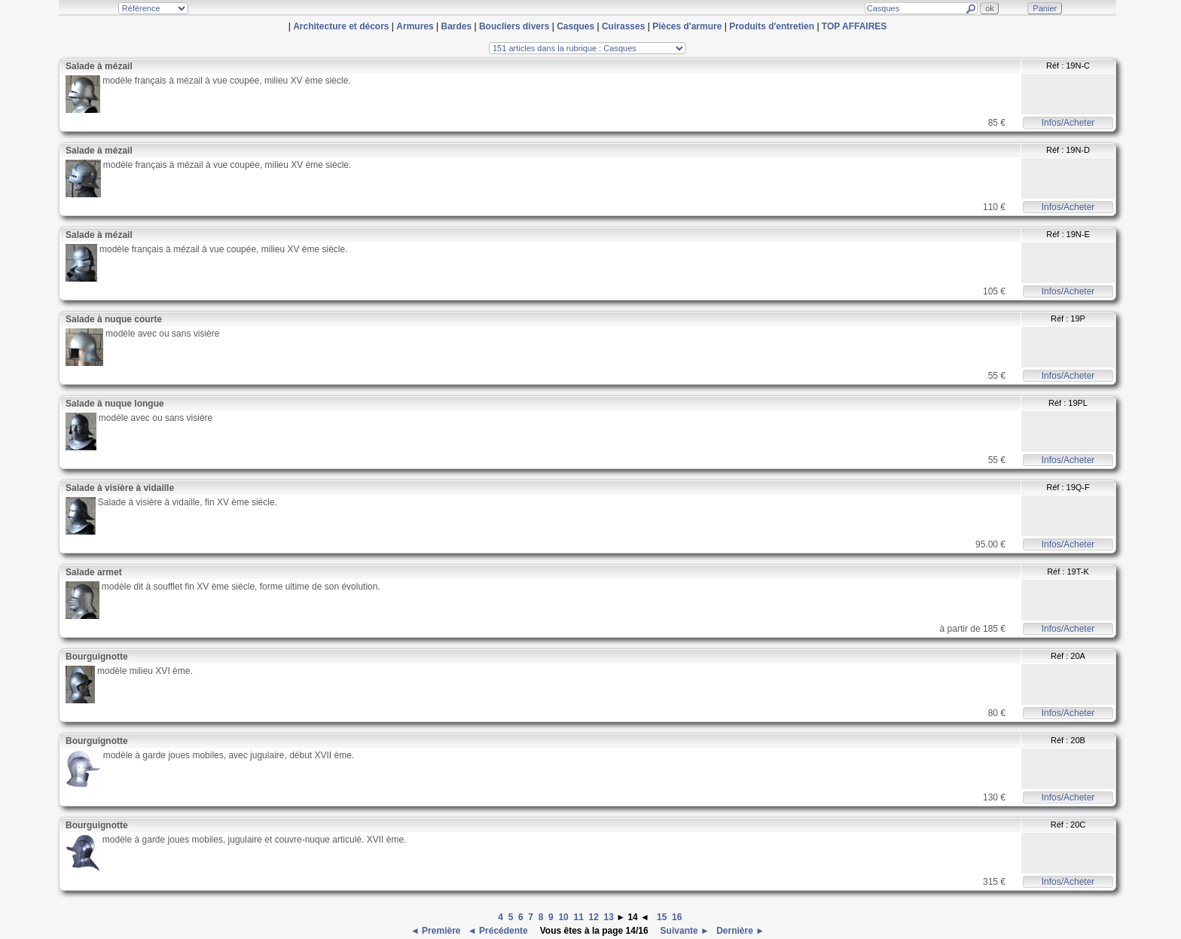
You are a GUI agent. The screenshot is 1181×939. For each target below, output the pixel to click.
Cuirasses (623, 26)
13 (609, 917)
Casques (575, 26)
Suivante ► (684, 930)
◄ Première (436, 930)
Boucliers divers (514, 26)
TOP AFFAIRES (854, 26)
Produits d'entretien (771, 26)
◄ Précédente (499, 930)
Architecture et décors (341, 26)
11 (578, 917)
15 (662, 917)
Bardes (456, 26)
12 (593, 917)
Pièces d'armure (687, 26)
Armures (414, 26)
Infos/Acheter (1068, 122)
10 (563, 917)
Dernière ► (739, 930)
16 (677, 917)
